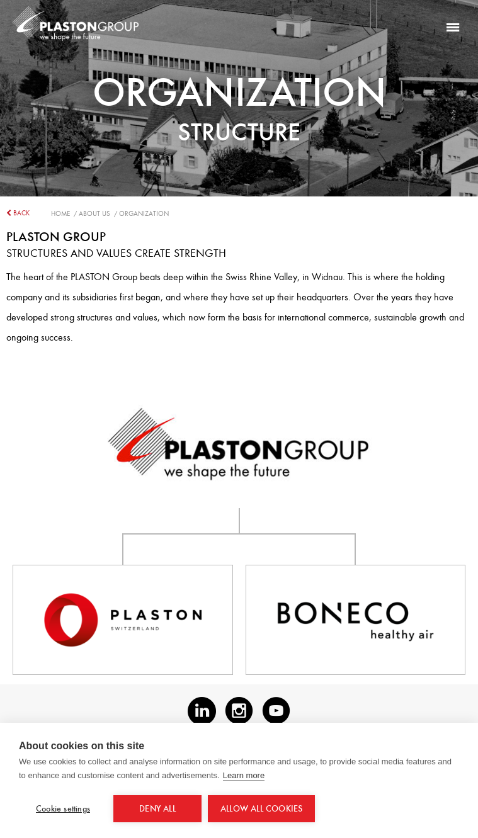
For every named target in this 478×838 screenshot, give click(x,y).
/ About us (94, 213)
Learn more (244, 775)
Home (62, 213)
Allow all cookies (261, 808)
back (18, 213)
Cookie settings (63, 808)
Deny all (157, 808)
